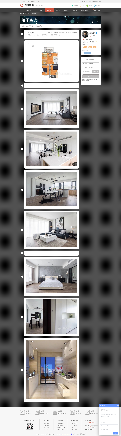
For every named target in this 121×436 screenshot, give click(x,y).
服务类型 (85, 50)
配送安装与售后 (60, 427)
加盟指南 (74, 429)
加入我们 (46, 429)
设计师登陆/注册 (83, 1)
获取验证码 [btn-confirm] (95, 71)
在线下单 (74, 10)
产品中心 (28, 10)
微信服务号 (36, 1)
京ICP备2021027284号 (66, 434)
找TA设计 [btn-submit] (90, 76)
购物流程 (60, 425)
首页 (41, 10)
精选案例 (49, 10)
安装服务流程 (60, 429)
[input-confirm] (86, 71)
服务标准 (74, 427)
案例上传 (74, 425)
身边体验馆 (97, 10)
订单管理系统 (84, 10)
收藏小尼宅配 (25, 1)
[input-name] (90, 63)
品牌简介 (46, 425)
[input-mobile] (90, 67)
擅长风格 (85, 44)
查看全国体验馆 (89, 429)
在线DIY (66, 10)
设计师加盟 (75, 423)
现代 (29, 13)
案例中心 (25, 13)
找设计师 (58, 10)
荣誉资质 (46, 427)
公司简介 (46, 423)
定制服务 (60, 423)
